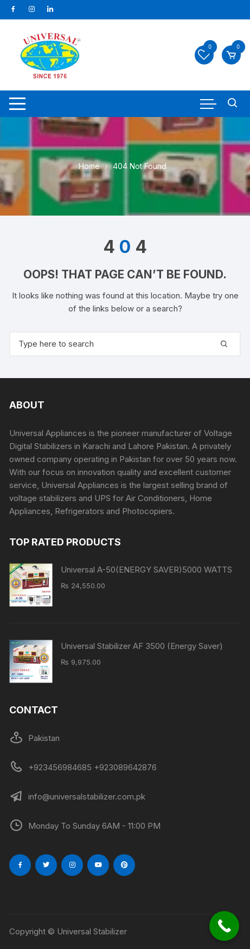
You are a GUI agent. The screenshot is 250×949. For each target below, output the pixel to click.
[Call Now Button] (224, 926)
